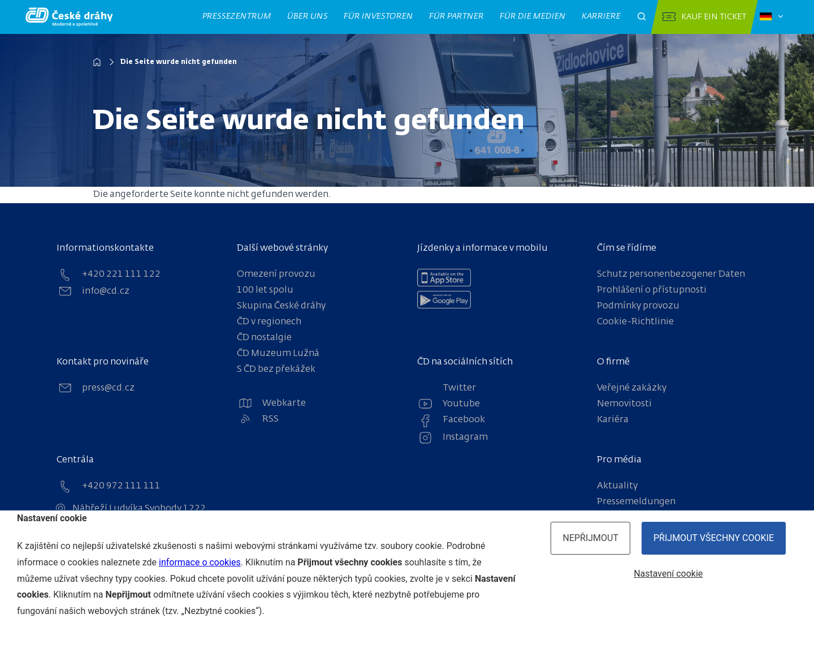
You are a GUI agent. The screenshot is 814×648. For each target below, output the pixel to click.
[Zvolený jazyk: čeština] (771, 17)
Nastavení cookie (668, 573)
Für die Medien (533, 16)
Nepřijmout (590, 538)
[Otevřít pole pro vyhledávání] (642, 17)
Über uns (308, 16)
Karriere (601, 16)
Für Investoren (378, 16)
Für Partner (456, 16)
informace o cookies (200, 562)
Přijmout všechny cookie (713, 538)
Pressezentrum (237, 16)
